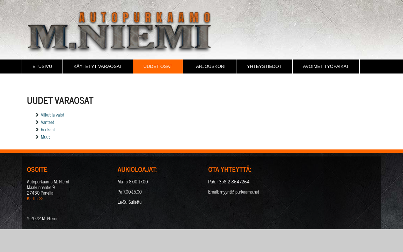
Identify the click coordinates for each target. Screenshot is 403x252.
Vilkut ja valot (52, 114)
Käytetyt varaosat (97, 66)
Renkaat (48, 129)
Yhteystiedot (264, 66)
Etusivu (42, 66)
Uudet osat (158, 66)
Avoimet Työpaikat (326, 66)
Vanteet (47, 122)
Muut (45, 136)
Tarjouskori (209, 66)
